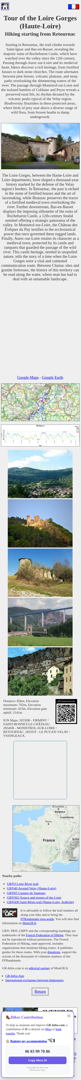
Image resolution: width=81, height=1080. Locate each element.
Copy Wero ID (37, 1060)
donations (54, 952)
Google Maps (28, 377)
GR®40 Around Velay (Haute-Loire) (31, 888)
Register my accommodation (28, 1041)
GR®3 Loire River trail (22, 884)
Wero (48, 1029)
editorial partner (39, 968)
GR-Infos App (14, 976)
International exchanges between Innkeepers (34, 980)
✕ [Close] (69, 1016)
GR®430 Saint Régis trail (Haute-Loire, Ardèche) (40, 902)
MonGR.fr (29, 923)
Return (40, 991)
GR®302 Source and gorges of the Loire (34, 897)
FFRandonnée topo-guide (37, 919)
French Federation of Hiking (44, 935)
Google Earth (52, 377)
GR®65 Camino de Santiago (26, 893)
